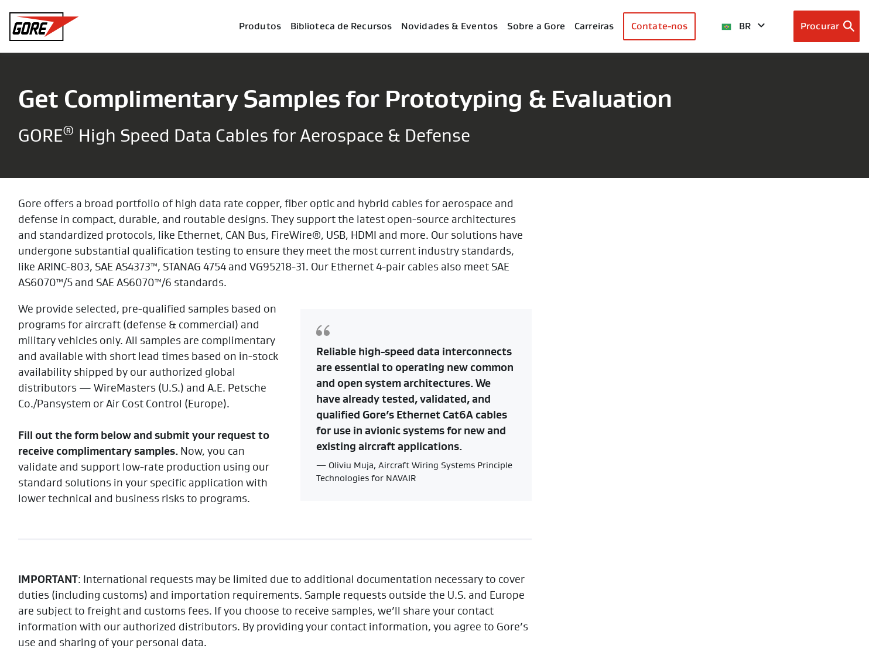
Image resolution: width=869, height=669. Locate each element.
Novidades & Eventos (449, 26)
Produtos (260, 26)
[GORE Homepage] (44, 26)
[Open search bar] (826, 26)
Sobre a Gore (536, 26)
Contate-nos (659, 26)
